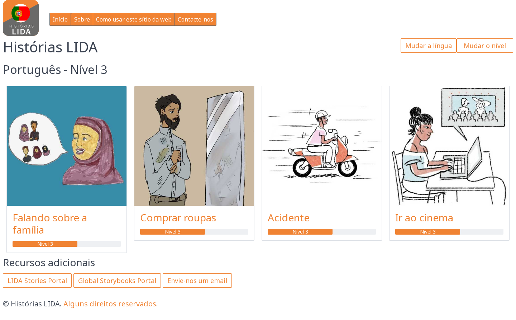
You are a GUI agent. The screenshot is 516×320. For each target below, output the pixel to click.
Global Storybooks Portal (117, 280)
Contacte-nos (195, 19)
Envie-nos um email (197, 280)
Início (60, 19)
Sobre (82, 19)
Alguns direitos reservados (109, 304)
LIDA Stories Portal (37, 280)
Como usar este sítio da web (134, 19)
